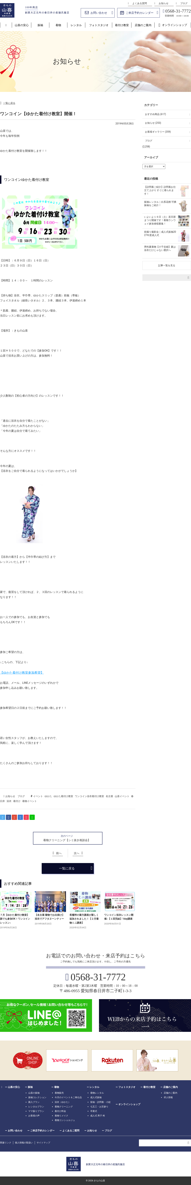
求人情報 (168, 1097)
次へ (76, 853)
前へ (59, 853)
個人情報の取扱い (24, 1142)
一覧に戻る (9, 103)
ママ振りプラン (36, 1111)
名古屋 (109, 796)
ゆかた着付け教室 (63, 796)
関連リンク (5, 1142)
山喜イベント (122, 796)
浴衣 (9, 801)
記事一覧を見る (166, 265)
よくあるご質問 (70, 1130)
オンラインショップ (174, 24)
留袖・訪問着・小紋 (100, 1102)
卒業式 (93, 1111)
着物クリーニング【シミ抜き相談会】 (66, 840)
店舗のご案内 (143, 25)
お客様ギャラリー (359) (158, 131)
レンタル (76, 25)
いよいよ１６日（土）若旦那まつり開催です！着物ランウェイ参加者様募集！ (160, 220)
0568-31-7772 (178, 11)
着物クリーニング (64, 1106)
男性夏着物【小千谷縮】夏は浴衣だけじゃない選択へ (160, 248)
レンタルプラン (36, 1106)
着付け (16, 801)
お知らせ (163, 3)
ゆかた (48, 796)
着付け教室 (122, 25)
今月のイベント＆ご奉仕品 (68, 1097)
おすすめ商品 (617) (155, 114)
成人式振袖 (96, 1097)
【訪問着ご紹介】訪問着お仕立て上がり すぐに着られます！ (160, 190)
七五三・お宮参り (99, 1106)
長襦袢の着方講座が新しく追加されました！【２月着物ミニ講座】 (84, 919)
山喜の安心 (22, 25)
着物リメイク (61, 1115)
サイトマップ (43, 1142)
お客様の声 (34, 1115)
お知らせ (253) (153, 122)
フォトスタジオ (99, 25)
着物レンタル (97, 1093)
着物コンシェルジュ (65, 1120)
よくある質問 (139, 3)
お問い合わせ (98, 12)
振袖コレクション (37, 1097)
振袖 (40, 25)
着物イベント (29, 801)
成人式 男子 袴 (97, 1115)
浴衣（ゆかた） (62, 1102)
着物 (58, 25)
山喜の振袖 (34, 1093)
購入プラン (34, 1102)
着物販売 (59, 1093)
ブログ (184, 3)
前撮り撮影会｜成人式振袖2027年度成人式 (160, 233)
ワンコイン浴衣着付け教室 (89, 796)
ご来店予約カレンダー (139, 12)
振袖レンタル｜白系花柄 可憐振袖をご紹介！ (160, 203)
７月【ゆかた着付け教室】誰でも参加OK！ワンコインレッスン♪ (15, 919)
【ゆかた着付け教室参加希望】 (22, 672)
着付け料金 (60, 1111)
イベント (38, 796)
